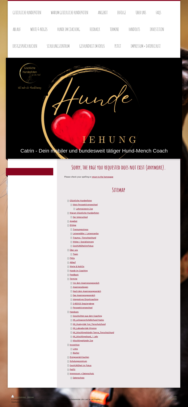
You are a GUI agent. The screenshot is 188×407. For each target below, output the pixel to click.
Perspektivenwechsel (83, 307)
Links (75, 348)
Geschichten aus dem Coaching (87, 315)
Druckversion (18, 397)
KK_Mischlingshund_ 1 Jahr (85, 336)
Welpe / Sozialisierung (83, 241)
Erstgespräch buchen (79, 357)
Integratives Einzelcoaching (85, 299)
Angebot (73, 221)
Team (75, 254)
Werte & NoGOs (77, 266)
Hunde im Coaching (79, 270)
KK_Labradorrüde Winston (85, 328)
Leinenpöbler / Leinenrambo (86, 233)
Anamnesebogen (80, 287)
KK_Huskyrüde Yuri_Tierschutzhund (89, 324)
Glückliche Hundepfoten (81, 200)
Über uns (74, 250)
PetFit (72, 369)
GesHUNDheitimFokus (83, 245)
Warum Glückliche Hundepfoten (84, 212)
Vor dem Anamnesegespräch (86, 283)
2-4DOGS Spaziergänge (83, 303)
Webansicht (172, 399)
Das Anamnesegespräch (84, 295)
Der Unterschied (80, 217)
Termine (73, 278)
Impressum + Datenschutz (82, 373)
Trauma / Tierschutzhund (84, 237)
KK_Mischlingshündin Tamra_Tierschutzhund (93, 332)
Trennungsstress (80, 229)
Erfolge (73, 225)
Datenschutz (78, 377)
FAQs (72, 258)
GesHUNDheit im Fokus (80, 365)
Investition (74, 344)
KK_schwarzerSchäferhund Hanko (88, 319)
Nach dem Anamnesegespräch (87, 291)
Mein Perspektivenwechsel (85, 204)
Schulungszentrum (78, 361)
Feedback (74, 274)
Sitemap (30, 397)
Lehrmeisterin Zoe (84, 208)
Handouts (74, 311)
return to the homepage (102, 176)
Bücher (76, 352)
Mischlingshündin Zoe (83, 340)
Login (174, 396)
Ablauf (73, 262)
